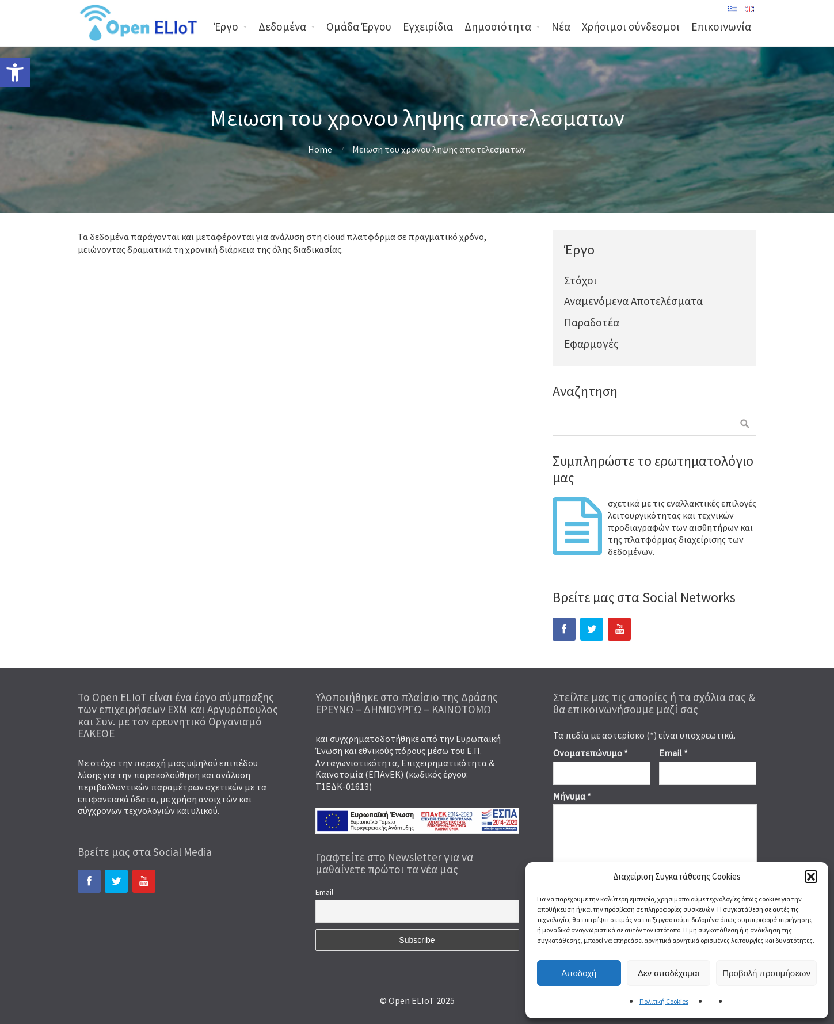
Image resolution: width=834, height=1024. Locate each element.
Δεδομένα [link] (282, 26)
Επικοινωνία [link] (721, 26)
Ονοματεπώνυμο (590, 753)
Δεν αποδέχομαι (668, 973)
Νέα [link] (560, 26)
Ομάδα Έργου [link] (358, 26)
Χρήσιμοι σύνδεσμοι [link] (631, 26)
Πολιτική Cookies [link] (663, 1001)
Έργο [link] (226, 26)
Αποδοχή (578, 973)
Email (324, 892)
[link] (15, 72)
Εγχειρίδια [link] (428, 26)
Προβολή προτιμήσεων (766, 973)
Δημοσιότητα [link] (497, 26)
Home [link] (320, 149)
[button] (811, 876)
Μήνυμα (572, 796)
